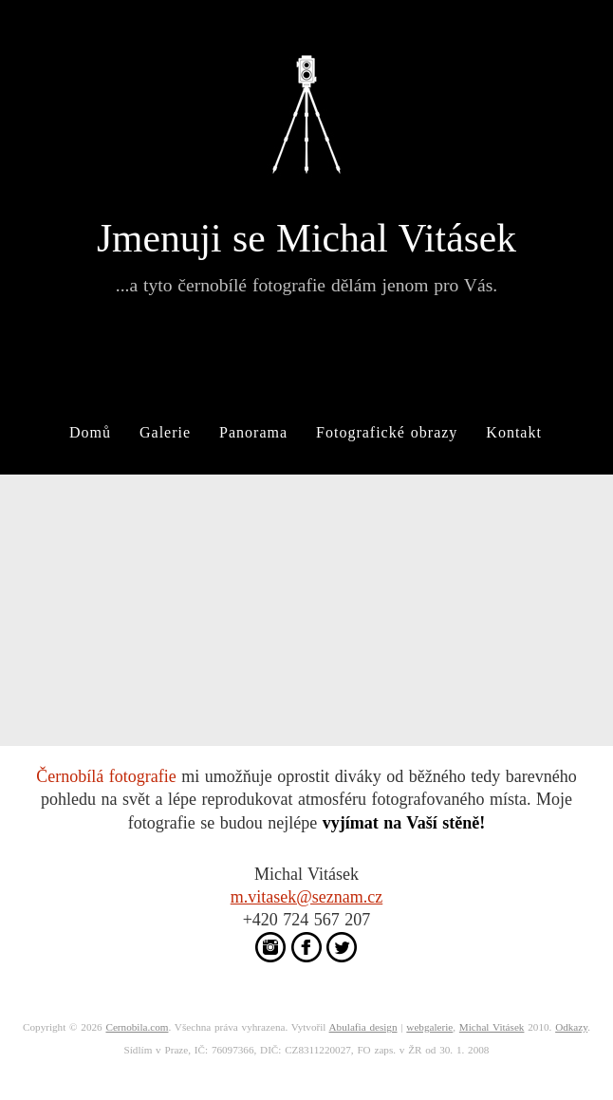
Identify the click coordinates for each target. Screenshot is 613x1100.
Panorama (253, 432)
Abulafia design (363, 1027)
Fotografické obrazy (386, 432)
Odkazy (571, 1027)
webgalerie (429, 1027)
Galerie (165, 432)
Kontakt (514, 432)
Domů (90, 432)
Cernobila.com (136, 1027)
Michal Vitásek (492, 1027)
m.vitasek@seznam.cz (307, 896)
